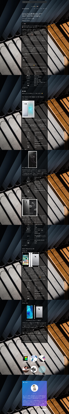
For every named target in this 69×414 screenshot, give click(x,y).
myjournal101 (25, 8)
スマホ (28, 20)
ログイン (32, 349)
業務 (33, 18)
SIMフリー (24, 20)
